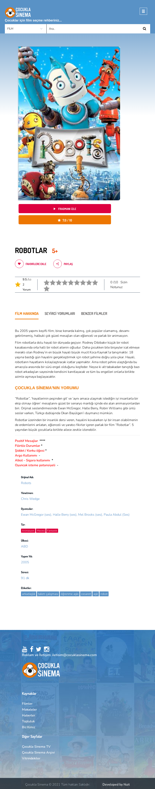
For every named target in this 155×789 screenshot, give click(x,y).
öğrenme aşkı (70, 594)
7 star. (80, 279)
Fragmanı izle (65, 209)
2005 (25, 562)
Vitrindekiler (31, 758)
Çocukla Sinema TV (36, 746)
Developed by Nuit (116, 784)
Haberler (28, 715)
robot (104, 594)
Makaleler (29, 709)
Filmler (27, 703)
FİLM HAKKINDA (27, 313)
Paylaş (63, 263)
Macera (41, 530)
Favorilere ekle (30, 263)
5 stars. (68, 279)
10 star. (44, 285)
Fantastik (52, 530)
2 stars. (50, 279)
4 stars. (62, 279)
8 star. (86, 279)
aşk (95, 594)
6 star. (74, 279)
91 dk (25, 578)
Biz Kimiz (28, 727)
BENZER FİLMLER (94, 313)
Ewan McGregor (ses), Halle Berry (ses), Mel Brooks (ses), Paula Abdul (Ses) (75, 514)
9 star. (92, 279)
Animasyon (28, 530)
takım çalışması (48, 594)
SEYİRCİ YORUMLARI (60, 313)
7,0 (65, 220)
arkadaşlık (28, 594)
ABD (24, 546)
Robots (26, 483)
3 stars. (56, 279)
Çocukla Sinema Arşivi (38, 752)
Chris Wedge (30, 499)
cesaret (86, 594)
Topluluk (28, 721)
